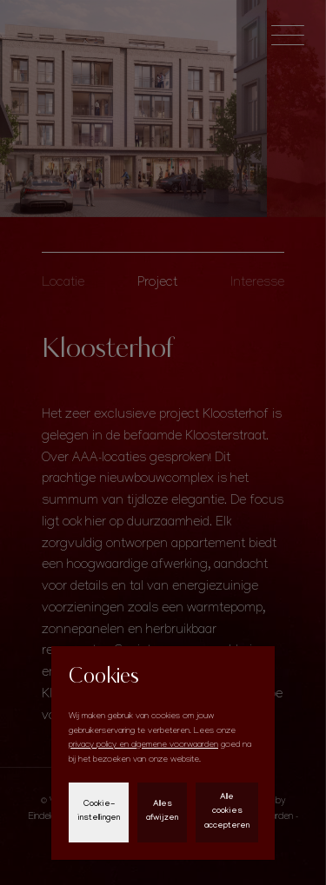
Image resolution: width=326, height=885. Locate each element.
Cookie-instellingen (98, 812)
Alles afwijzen (162, 812)
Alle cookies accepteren (226, 812)
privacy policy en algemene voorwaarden (143, 745)
